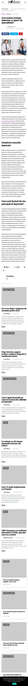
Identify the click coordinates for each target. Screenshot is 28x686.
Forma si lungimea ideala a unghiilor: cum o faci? (11, 581)
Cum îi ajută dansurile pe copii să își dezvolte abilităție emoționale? (13, 399)
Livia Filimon (10, 26)
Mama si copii (12, 378)
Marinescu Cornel (6, 538)
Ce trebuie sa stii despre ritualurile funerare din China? (11, 443)
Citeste (3, 326)
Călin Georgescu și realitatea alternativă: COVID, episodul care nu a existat (13, 532)
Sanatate (8, 14)
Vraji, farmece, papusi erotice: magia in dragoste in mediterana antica (13, 354)
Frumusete (6, 561)
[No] (26, 681)
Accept (14, 683)
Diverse (3, 14)
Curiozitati (6, 333)
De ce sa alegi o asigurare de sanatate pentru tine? (13, 309)
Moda (11, 656)
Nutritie (12, 593)
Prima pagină (4, 9)
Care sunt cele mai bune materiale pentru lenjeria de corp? (13, 644)
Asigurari (6, 289)
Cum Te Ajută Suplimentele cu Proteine (13, 488)
